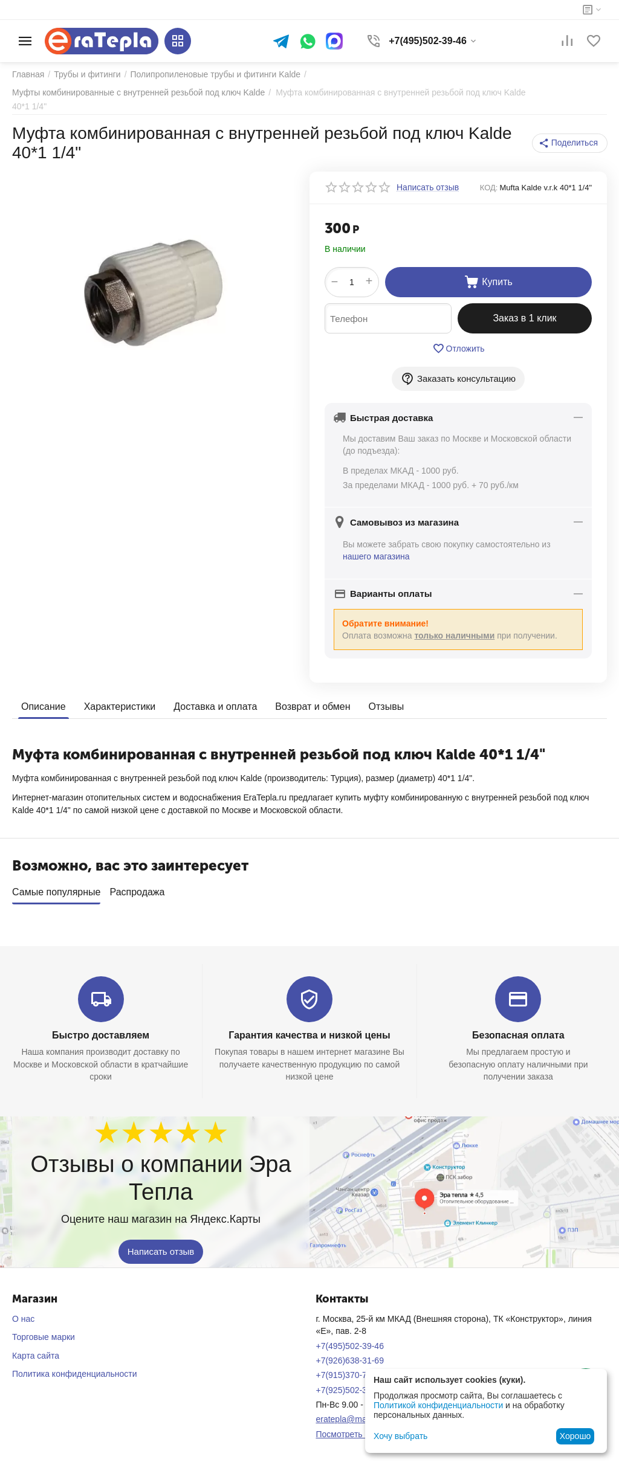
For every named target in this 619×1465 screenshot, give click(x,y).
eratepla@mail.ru (348, 1415)
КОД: (489, 187)
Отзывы (386, 706)
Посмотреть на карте (357, 1430)
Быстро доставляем (100, 1031)
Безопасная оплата (518, 1031)
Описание (43, 706)
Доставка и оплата (215, 706)
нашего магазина (376, 556)
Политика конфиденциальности (74, 1369)
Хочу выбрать (400, 1436)
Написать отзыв (161, 1247)
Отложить (458, 349)
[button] (570, 143)
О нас (23, 1314)
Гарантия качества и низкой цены (309, 1031)
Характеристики (120, 706)
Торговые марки (43, 1333)
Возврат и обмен (312, 706)
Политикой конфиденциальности (438, 1405)
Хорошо (575, 1436)
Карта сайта (35, 1351)
